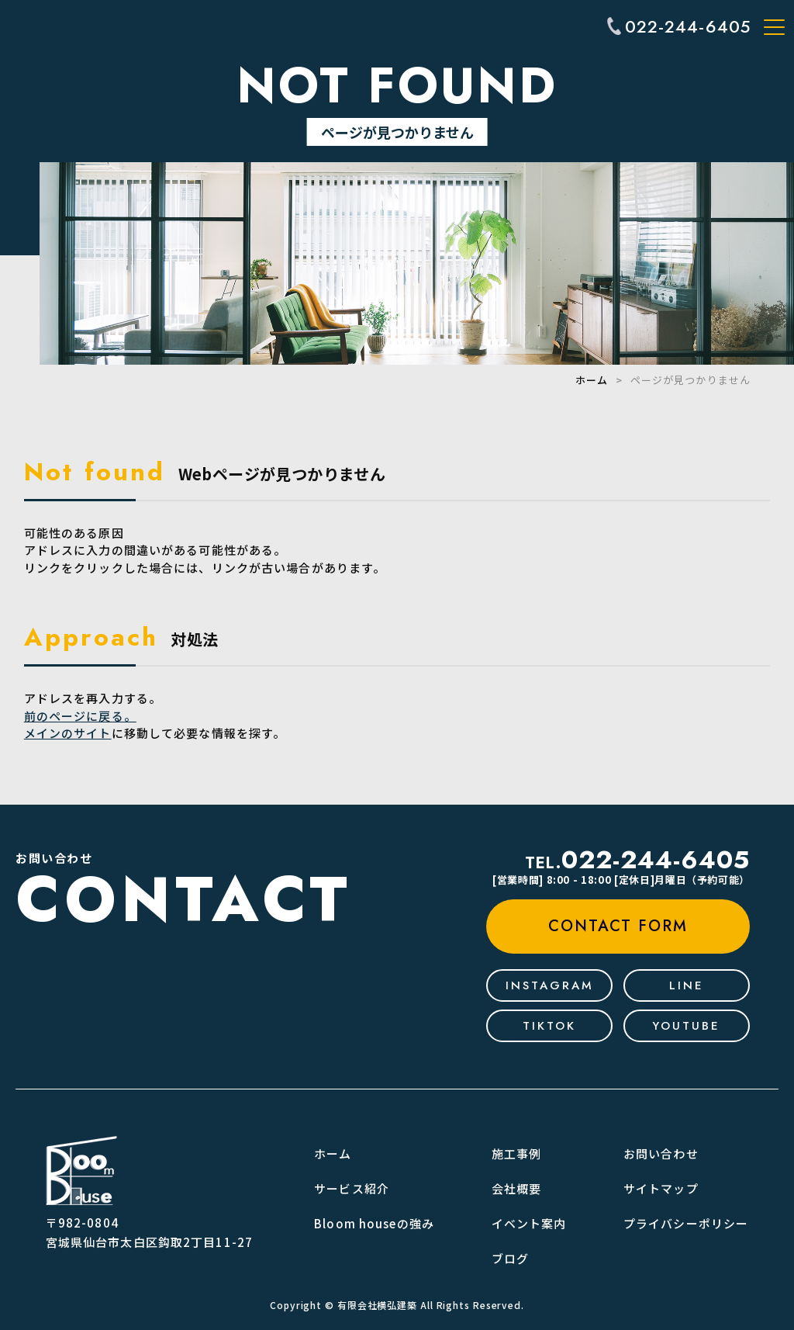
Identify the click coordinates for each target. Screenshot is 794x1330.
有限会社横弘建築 (377, 1304)
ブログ (510, 1258)
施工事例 (517, 1153)
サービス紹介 (351, 1188)
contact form (618, 926)
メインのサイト (68, 733)
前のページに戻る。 (80, 716)
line (686, 985)
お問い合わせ (661, 1153)
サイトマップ (661, 1188)
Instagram (550, 985)
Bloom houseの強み (374, 1223)
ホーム (591, 379)
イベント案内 (529, 1223)
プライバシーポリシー (685, 1223)
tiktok (549, 1025)
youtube (686, 1025)
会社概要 (517, 1188)
